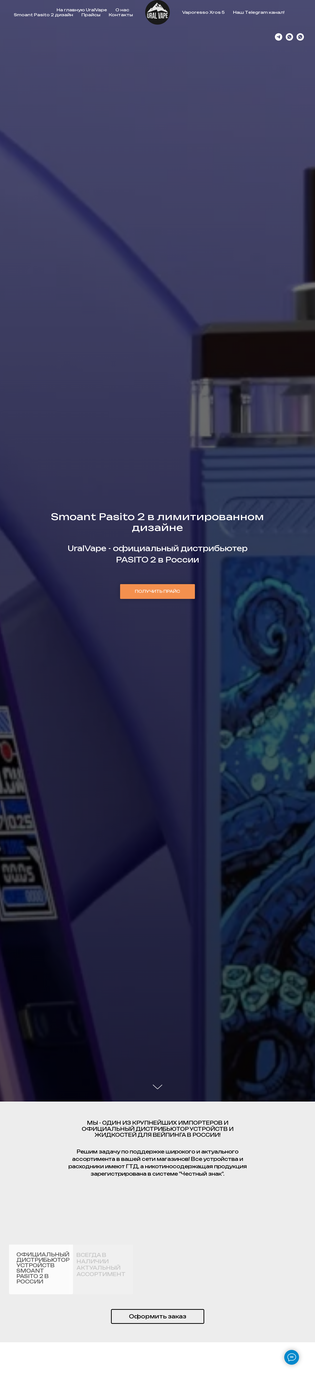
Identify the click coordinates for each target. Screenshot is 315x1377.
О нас (122, 9)
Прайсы (90, 14)
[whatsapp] (289, 37)
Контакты (121, 14)
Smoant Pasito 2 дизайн (43, 14)
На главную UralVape (82, 9)
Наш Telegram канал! (258, 12)
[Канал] (278, 37)
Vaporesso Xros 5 (203, 12)
